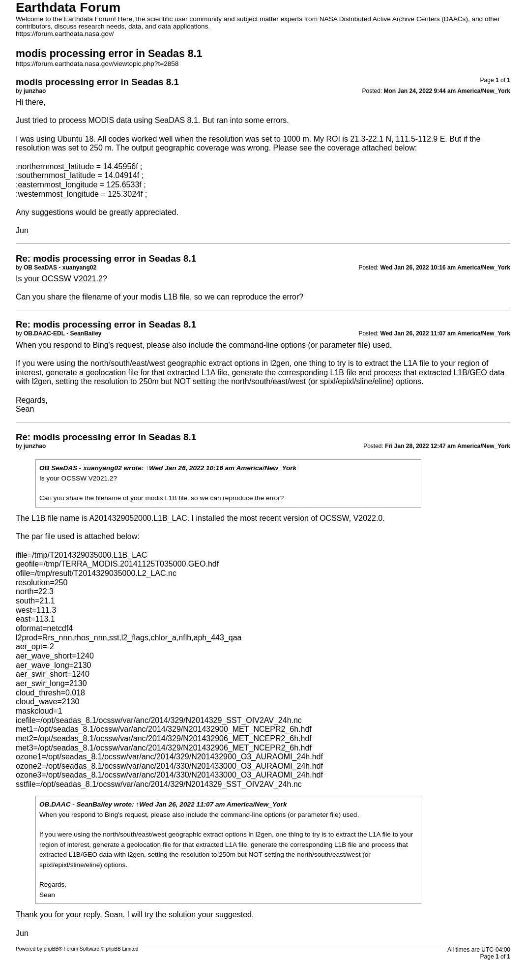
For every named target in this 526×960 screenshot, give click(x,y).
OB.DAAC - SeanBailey (75, 804)
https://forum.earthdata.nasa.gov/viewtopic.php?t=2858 (97, 63)
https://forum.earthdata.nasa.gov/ (65, 33)
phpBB (51, 949)
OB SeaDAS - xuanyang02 (80, 468)
